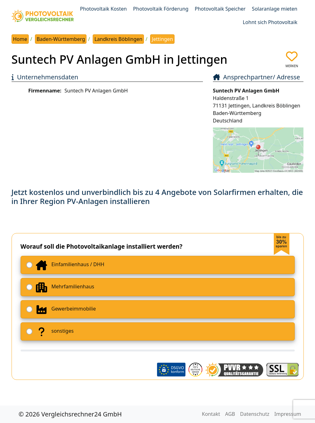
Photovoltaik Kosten (103, 8)
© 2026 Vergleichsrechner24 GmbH (70, 414)
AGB (230, 414)
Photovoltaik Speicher (220, 8)
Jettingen (162, 39)
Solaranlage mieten (275, 8)
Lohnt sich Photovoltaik (270, 22)
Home (20, 39)
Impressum (287, 414)
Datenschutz (254, 414)
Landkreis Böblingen (118, 39)
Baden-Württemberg (61, 39)
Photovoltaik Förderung (160, 8)
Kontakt (211, 414)
